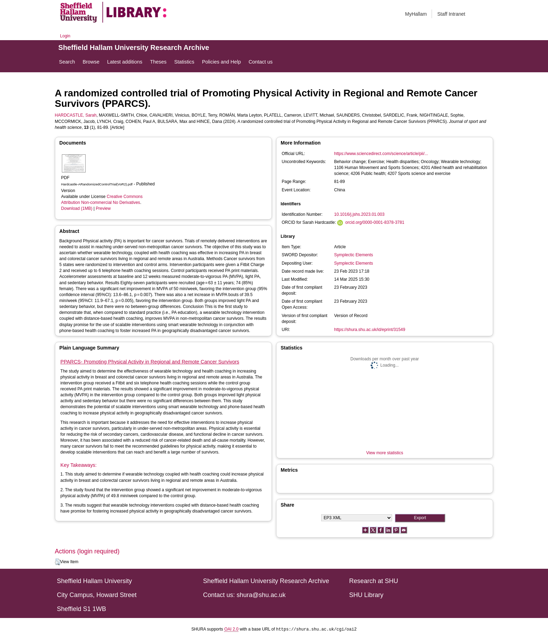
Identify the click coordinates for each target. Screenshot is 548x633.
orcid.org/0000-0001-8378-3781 (374, 222)
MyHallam (416, 14)
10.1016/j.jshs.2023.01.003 (359, 214)
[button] (57, 562)
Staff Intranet (451, 14)
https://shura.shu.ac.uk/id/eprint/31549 (369, 329)
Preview (103, 208)
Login (65, 36)
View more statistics (384, 452)
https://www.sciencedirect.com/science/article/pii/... (381, 153)
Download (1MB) (76, 208)
